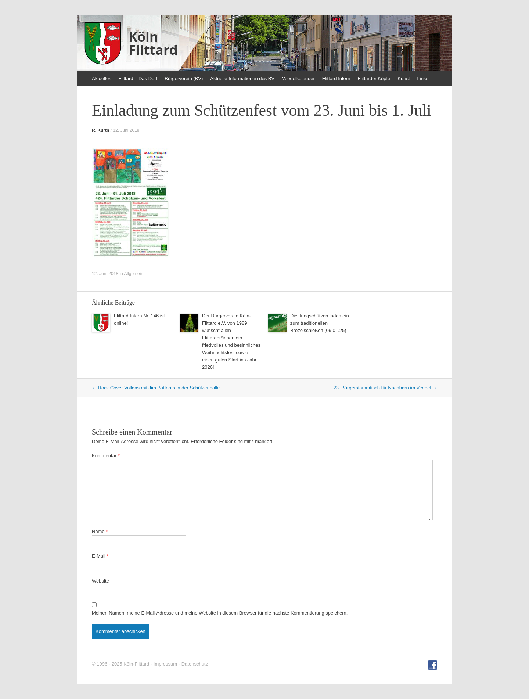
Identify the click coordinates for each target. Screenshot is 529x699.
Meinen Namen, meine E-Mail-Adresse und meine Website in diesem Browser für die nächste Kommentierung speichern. (220, 613)
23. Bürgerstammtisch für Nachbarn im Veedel (385, 387)
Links (422, 78)
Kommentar (106, 455)
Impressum (165, 664)
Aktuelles (101, 78)
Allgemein (133, 273)
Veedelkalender (298, 78)
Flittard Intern (336, 78)
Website (100, 581)
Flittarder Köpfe (373, 78)
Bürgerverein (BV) (184, 78)
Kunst (403, 78)
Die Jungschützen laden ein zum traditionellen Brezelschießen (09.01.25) (319, 323)
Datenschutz (194, 664)
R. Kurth (100, 130)
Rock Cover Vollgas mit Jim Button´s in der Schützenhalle (156, 387)
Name (100, 531)
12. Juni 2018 (126, 130)
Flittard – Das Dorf (138, 78)
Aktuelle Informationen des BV (242, 78)
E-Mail (100, 556)
